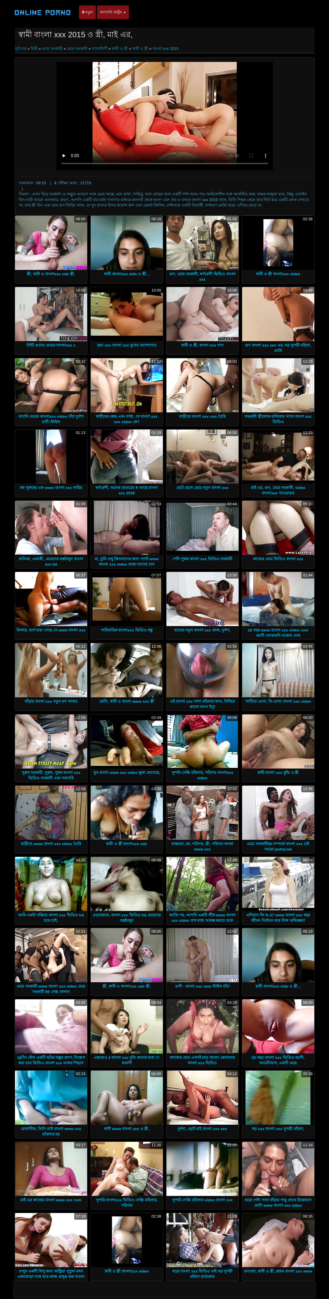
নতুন (87, 12)
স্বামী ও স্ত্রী (120, 48)
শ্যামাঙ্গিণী (100, 48)
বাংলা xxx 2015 (166, 48)
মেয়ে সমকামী (52, 48)
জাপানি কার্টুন (113, 12)
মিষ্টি (34, 48)
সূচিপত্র (21, 48)
